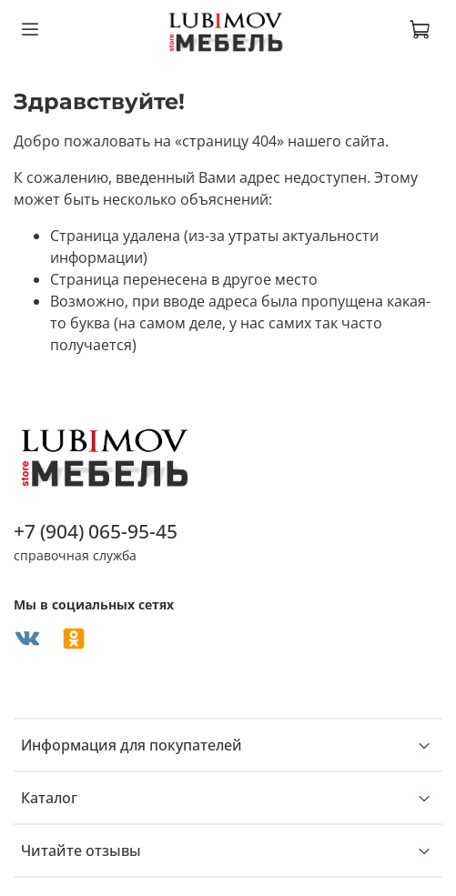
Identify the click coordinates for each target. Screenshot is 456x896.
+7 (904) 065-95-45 (95, 531)
